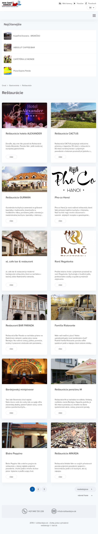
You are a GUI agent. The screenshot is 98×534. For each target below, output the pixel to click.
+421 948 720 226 (33, 511)
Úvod (4, 85)
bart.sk (54, 525)
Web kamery (65, 3)
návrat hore (83, 495)
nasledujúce (82, 489)
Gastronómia (14, 85)
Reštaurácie (27, 85)
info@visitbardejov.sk (63, 511)
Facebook (90, 3)
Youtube (78, 3)
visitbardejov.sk (42, 523)
